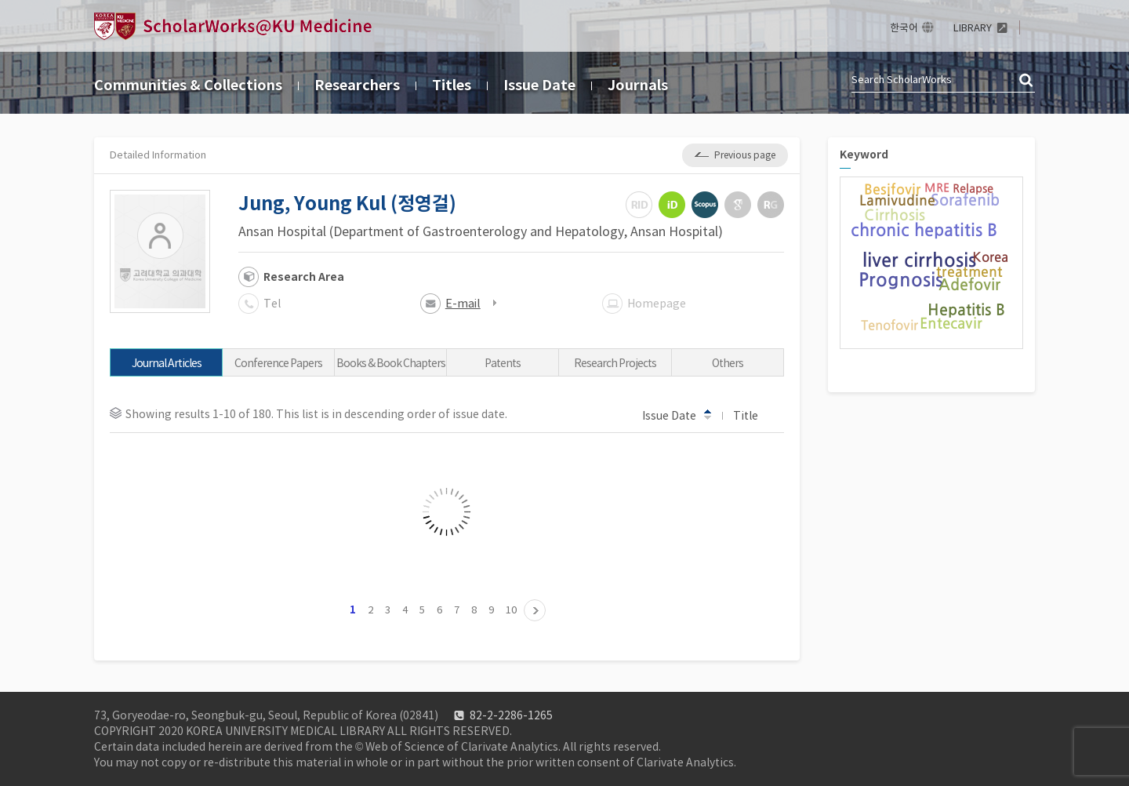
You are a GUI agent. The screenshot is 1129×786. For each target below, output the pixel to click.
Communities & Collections (188, 85)
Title (753, 415)
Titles (451, 85)
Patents (503, 363)
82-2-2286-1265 (511, 715)
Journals (638, 85)
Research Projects (615, 363)
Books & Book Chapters (390, 363)
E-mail (463, 303)
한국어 (904, 28)
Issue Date (539, 85)
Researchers (357, 85)
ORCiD (672, 204)
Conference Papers (278, 363)
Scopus (705, 204)
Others (727, 363)
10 (511, 610)
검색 (1027, 81)
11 (535, 610)
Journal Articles (166, 363)
